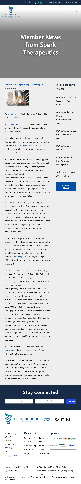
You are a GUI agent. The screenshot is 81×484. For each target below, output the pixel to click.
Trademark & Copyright (57, 471)
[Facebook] (57, 419)
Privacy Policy (61, 467)
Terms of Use (49, 467)
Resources (44, 445)
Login (26, 453)
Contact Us (44, 453)
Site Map (39, 467)
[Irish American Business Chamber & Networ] (27, 418)
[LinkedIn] (62, 419)
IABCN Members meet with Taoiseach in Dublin (66, 134)
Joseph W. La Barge (25, 256)
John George (13, 114)
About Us (28, 449)
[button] (71, 12)
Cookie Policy (41, 471)
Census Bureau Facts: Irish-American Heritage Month (65, 161)
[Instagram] (68, 420)
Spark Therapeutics (13, 124)
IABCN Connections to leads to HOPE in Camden (66, 101)
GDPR (69, 471)
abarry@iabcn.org (13, 455)
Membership (30, 445)
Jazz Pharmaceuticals (30, 145)
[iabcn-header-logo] (11, 12)
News (41, 449)
